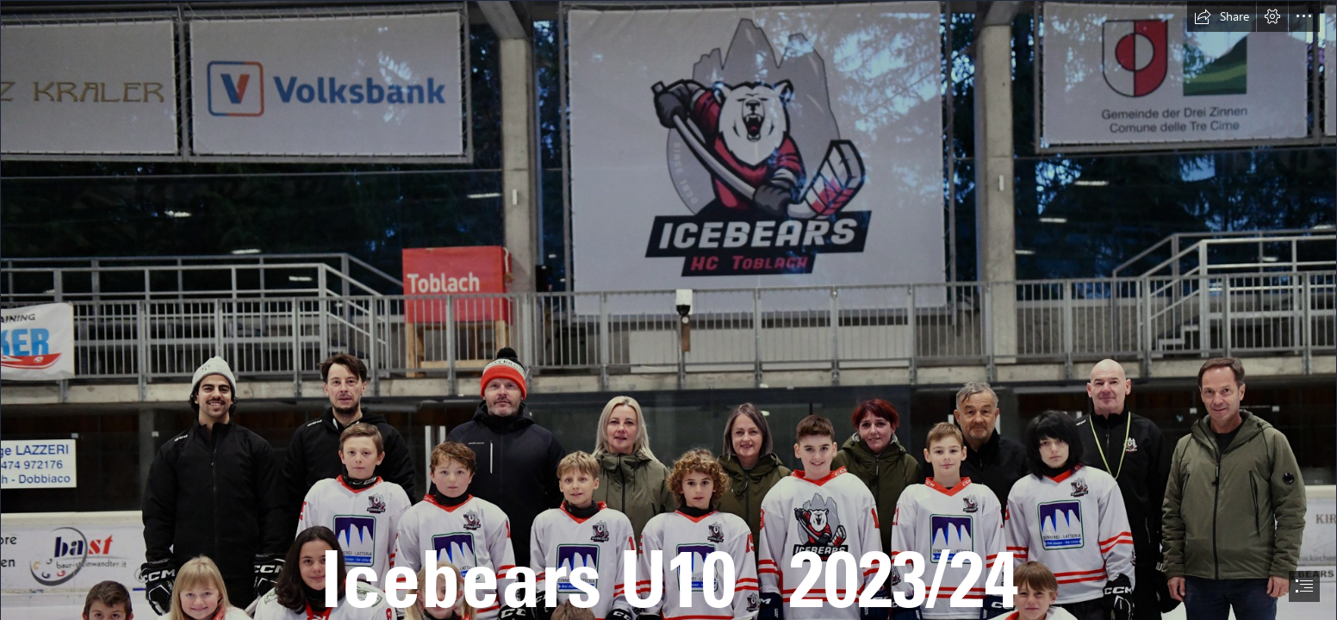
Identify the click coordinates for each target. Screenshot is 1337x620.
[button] (1221, 16)
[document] (668, 310)
